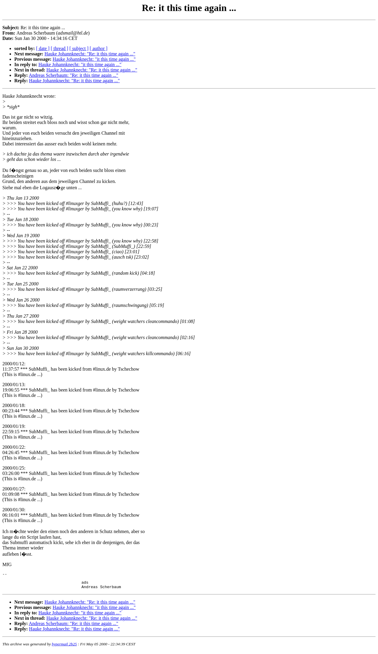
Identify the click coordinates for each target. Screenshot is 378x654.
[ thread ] (59, 48)
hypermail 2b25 (64, 646)
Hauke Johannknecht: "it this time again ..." (94, 59)
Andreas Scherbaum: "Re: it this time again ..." (73, 75)
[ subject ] (79, 48)
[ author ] (99, 48)
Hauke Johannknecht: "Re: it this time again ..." (89, 53)
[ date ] (42, 48)
